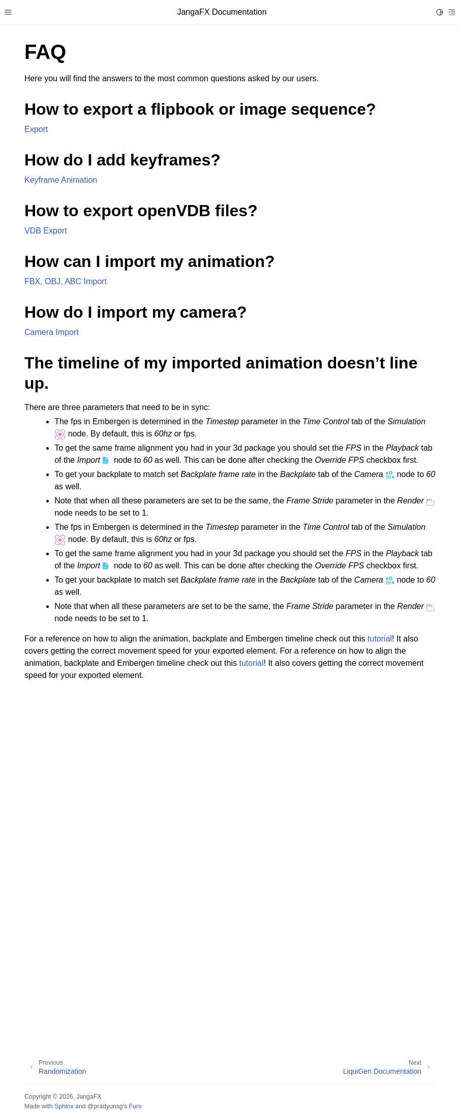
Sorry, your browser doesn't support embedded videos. (230, 865)
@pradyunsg (105, 1106)
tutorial (379, 638)
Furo (135, 1106)
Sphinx (63, 1106)
